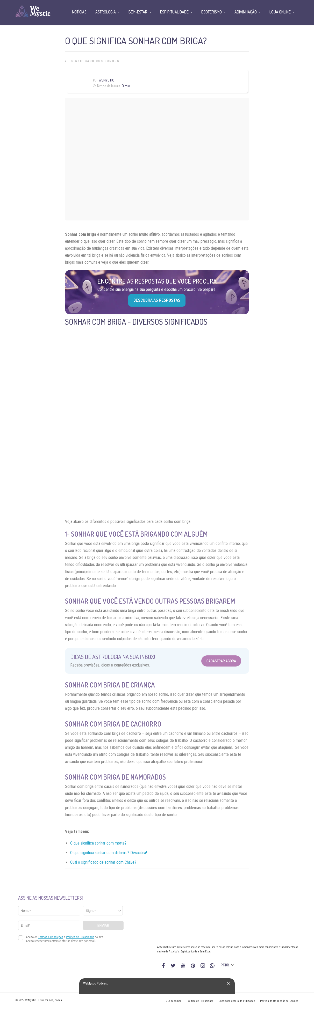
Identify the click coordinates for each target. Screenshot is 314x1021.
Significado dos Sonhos (95, 61)
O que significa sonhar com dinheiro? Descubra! (108, 852)
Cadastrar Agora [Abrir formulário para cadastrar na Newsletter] (221, 661)
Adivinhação (245, 11)
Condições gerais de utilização (237, 1001)
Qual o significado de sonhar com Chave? (103, 862)
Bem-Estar (138, 11)
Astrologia (105, 11)
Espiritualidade (174, 11)
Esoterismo (211, 11)
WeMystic (106, 80)
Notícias (79, 11)
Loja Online (280, 11)
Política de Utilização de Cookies (279, 1001)
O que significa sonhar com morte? (98, 843)
